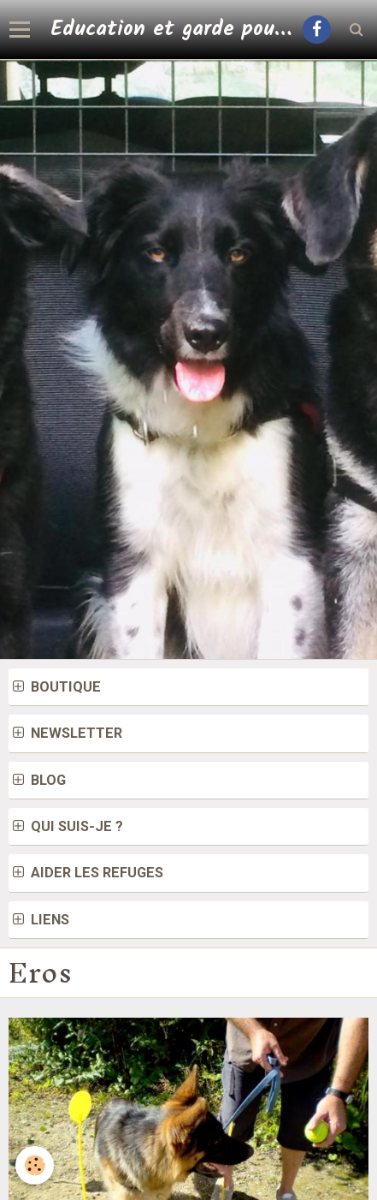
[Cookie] (34, 1165)
